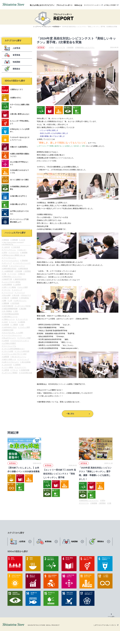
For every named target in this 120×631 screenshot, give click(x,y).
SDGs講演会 (25, 298)
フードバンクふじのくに (11, 260)
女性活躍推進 (7, 284)
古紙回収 (18, 364)
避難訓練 (6, 303)
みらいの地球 (23, 287)
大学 (10, 300)
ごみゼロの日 (7, 364)
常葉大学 (6, 298)
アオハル (15, 370)
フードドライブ (8, 292)
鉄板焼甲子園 (7, 279)
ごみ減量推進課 (8, 271)
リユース (13, 322)
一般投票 (15, 324)
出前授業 (6, 324)
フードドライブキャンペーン (12, 335)
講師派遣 (15, 298)
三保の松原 (16, 247)
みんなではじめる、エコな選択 (13, 332)
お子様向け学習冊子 (9, 343)
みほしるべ (22, 250)
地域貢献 (24, 252)
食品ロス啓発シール (9, 359)
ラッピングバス (22, 319)
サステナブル (14, 252)
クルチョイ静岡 (24, 327)
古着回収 (22, 322)
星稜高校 (25, 260)
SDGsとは (78, 5)
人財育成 (18, 284)
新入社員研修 (26, 362)
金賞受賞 (6, 357)
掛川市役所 (15, 303)
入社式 (5, 322)
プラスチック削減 (24, 338)
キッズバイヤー (21, 367)
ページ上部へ (111, 616)
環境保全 (6, 240)
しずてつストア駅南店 (10, 373)
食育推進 (28, 271)
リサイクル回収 (8, 351)
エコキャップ (17, 290)
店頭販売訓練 (25, 370)
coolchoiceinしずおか (10, 327)
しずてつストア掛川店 (23, 306)
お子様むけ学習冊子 (110, 5)
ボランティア (7, 263)
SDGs (5, 252)
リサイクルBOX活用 (22, 351)
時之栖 (5, 266)
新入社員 (16, 295)
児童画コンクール (9, 319)
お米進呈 (6, 340)
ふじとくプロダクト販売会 (11, 282)
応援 (22, 324)
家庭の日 (22, 274)
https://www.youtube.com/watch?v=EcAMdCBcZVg (13, 243)
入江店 (23, 240)
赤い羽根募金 (7, 311)
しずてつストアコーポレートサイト (105, 625)
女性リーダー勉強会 (9, 287)
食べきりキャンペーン (19, 357)
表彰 (16, 311)
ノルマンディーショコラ (22, 263)
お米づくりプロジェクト (11, 362)
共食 (4, 274)
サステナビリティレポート (92, 5)
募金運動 (23, 308)
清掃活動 (15, 240)
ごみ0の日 (6, 247)
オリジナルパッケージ (17, 266)
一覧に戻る (70, 414)
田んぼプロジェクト (9, 338)
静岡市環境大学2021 (9, 268)
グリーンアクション (9, 250)
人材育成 (6, 370)
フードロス (12, 274)
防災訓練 (19, 271)
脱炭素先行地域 (8, 330)
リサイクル (6, 290)
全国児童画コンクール (10, 316)
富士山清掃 (6, 295)
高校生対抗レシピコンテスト (12, 276)
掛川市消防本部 (8, 306)
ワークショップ (24, 359)
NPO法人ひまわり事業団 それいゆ (14, 255)
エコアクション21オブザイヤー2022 (14, 354)
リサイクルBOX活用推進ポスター (14, 349)
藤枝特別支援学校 (20, 279)
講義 (4, 300)
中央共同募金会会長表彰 (11, 314)
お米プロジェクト (20, 300)
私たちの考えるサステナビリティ (42, 5)
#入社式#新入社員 (26, 373)
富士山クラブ (26, 295)
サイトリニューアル (9, 346)
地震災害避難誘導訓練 (10, 308)
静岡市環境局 (23, 268)
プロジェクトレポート (64, 5)
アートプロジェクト (9, 258)
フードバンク (20, 292)
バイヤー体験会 (8, 367)
